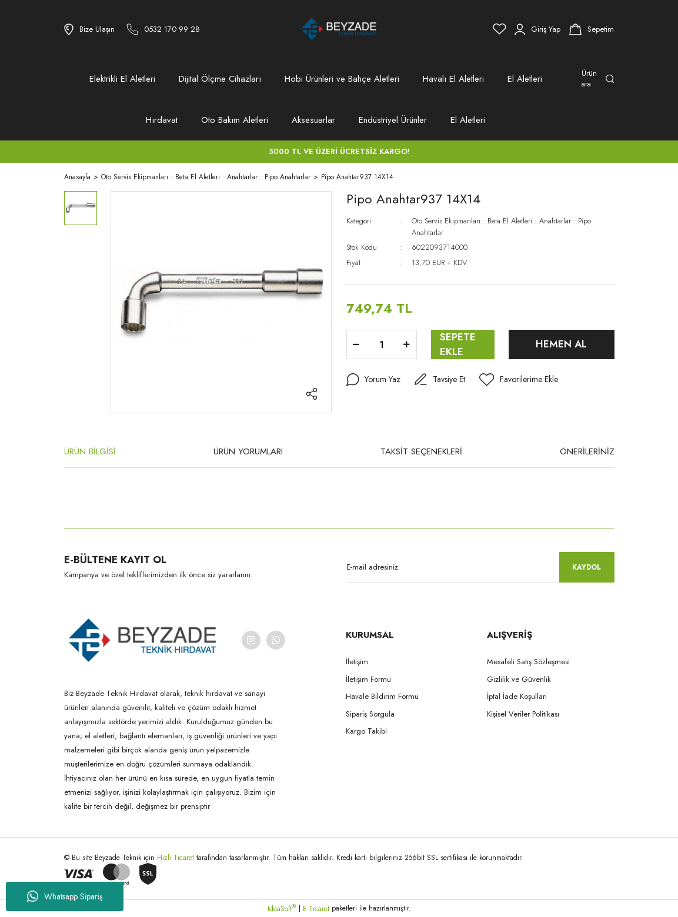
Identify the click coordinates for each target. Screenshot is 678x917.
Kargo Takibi (366, 731)
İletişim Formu (368, 679)
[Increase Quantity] (407, 344)
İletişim (357, 661)
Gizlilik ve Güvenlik (519, 679)
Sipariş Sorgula (370, 713)
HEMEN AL (561, 344)
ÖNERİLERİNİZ (587, 451)
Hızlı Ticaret (176, 857)
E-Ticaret (316, 908)
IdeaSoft (282, 908)
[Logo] (339, 29)
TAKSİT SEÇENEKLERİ (421, 451)
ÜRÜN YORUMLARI (248, 451)
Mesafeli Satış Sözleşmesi (528, 661)
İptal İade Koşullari (517, 696)
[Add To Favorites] (519, 379)
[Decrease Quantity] (356, 344)
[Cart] (591, 29)
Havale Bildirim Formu (382, 696)
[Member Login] (537, 29)
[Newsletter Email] (480, 567)
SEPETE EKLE (458, 344)
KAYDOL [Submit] (586, 567)
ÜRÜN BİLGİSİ (90, 451)
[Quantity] (382, 344)
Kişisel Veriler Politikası (523, 713)
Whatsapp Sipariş (65, 896)
